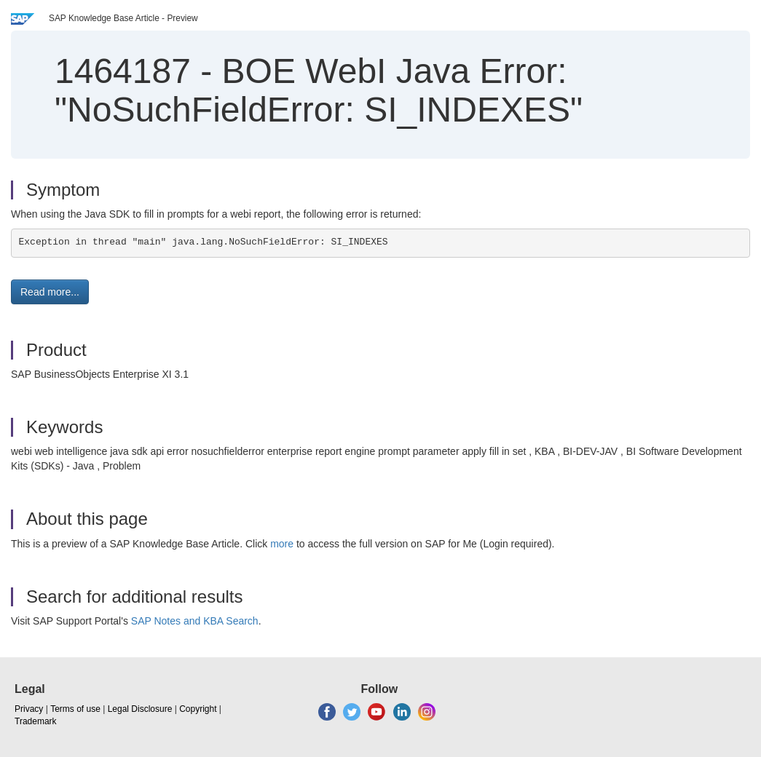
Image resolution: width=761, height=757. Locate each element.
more (281, 544)
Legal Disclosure (140, 709)
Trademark (36, 721)
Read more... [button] (49, 292)
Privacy (29, 709)
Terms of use (75, 709)
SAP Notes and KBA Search (195, 621)
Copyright (197, 709)
